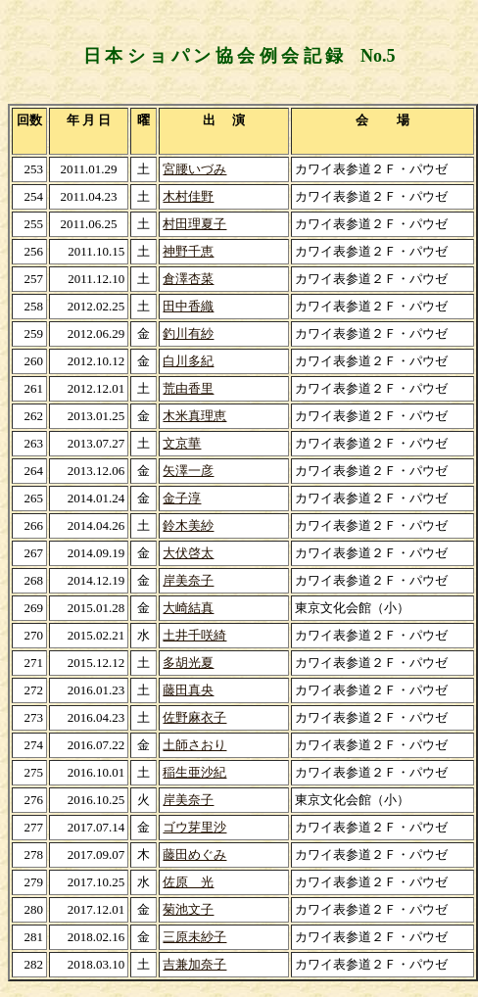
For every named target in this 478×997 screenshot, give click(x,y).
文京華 (182, 443)
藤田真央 (188, 690)
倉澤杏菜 (188, 278)
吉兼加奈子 (194, 964)
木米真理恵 (194, 415)
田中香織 (188, 306)
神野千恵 (188, 251)
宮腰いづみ (194, 169)
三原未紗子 (194, 936)
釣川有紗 (188, 333)
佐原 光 (188, 882)
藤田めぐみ (194, 854)
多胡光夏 (188, 662)
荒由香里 (188, 388)
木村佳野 (188, 196)
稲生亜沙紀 (194, 772)
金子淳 (182, 498)
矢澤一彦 (188, 470)
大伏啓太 (188, 553)
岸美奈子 (188, 580)
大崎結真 (188, 607)
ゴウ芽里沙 (194, 827)
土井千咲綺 (194, 635)
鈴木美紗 (188, 525)
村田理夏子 (194, 223)
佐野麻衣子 (194, 717)
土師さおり (194, 744)
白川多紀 (188, 361)
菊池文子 (188, 909)
